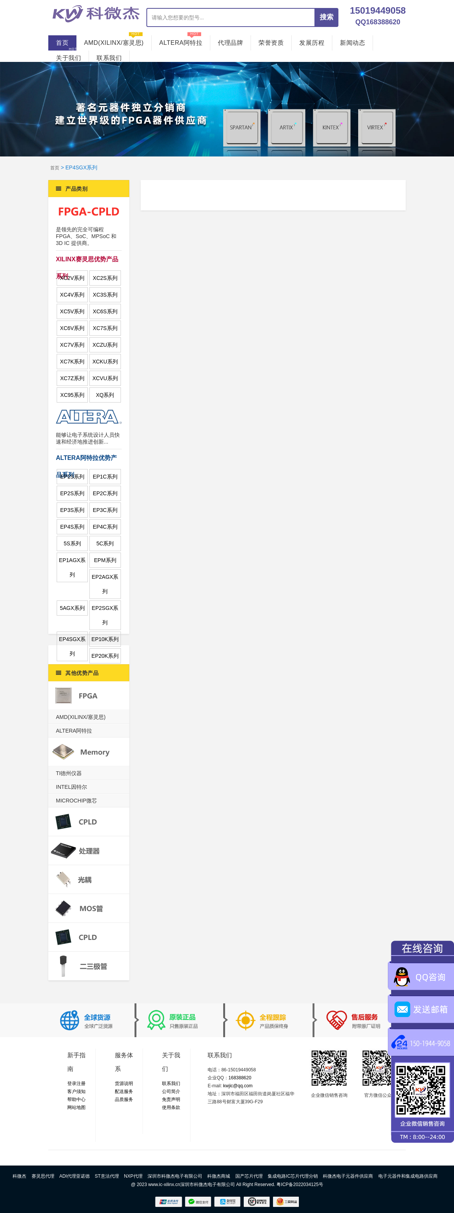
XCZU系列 (104, 345)
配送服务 (124, 1091)
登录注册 (76, 1083)
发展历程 (311, 40)
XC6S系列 (105, 311)
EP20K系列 (105, 656)
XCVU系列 (105, 378)
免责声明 (171, 1099)
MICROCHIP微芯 (76, 801)
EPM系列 (105, 560)
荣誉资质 (271, 40)
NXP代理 (133, 1176)
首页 (62, 42)
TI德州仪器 (69, 773)
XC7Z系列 (72, 378)
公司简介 (171, 1091)
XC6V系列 (72, 328)
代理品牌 (230, 40)
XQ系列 (105, 395)
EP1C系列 (105, 477)
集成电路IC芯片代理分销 (293, 1176)
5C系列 (105, 543)
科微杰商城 (218, 1176)
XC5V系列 (72, 311)
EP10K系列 (105, 639)
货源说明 (124, 1083)
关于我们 (68, 56)
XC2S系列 (105, 278)
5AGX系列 (72, 608)
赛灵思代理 (43, 1176)
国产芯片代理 (249, 1176)
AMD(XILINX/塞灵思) (114, 40)
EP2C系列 (105, 493)
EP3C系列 (105, 510)
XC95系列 (72, 395)
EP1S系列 (72, 477)
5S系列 (72, 543)
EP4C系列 (105, 527)
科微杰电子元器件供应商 (348, 1176)
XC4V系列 (72, 295)
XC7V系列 (72, 345)
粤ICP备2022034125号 (299, 1184)
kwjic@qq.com (238, 1085)
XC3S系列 (105, 295)
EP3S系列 (72, 510)
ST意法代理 (107, 1176)
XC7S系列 (105, 328)
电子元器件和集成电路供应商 (408, 1176)
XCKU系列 (105, 362)
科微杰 (19, 1176)
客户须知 (76, 1091)
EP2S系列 (72, 493)
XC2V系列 (72, 278)
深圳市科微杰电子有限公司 (175, 1176)
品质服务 (124, 1099)
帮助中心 (76, 1099)
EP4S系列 (72, 527)
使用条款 (171, 1107)
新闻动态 (352, 40)
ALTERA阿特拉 (181, 40)
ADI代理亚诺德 (74, 1176)
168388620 (240, 1077)
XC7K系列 (72, 362)
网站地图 (76, 1107)
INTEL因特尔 (71, 787)
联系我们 (109, 56)
